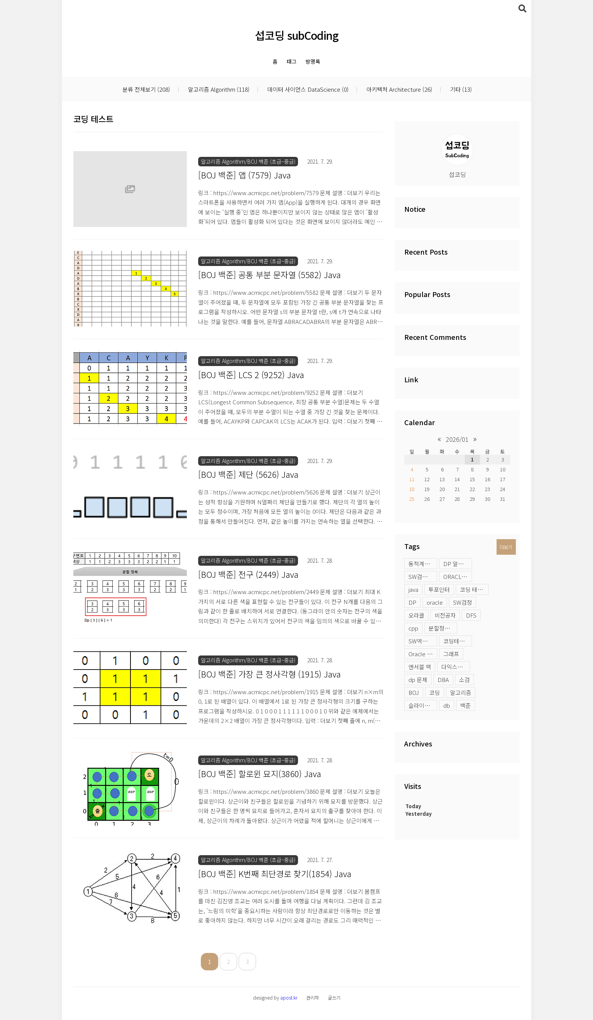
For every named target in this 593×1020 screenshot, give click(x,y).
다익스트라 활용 (455, 667)
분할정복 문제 (442, 628)
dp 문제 (417, 680)
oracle (435, 602)
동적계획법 (421, 564)
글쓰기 (334, 997)
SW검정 (462, 602)
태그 (291, 61)
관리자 (312, 997)
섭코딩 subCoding (296, 35)
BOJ (413, 692)
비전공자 (445, 615)
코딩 (434, 692)
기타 (460, 89)
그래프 (451, 654)
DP (412, 602)
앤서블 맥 (419, 667)
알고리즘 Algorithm (218, 89)
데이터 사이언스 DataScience (307, 89)
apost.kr (288, 997)
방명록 (313, 61)
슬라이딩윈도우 (422, 705)
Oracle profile (422, 654)
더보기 (506, 547)
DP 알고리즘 (457, 564)
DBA (443, 680)
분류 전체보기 (146, 89)
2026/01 (457, 439)
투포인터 (439, 589)
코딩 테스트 (474, 589)
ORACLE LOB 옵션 (457, 576)
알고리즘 (460, 692)
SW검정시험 (422, 576)
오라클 (416, 615)
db (446, 705)
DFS (471, 615)
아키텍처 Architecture (398, 89)
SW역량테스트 (422, 641)
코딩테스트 (456, 641)
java (413, 589)
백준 (465, 705)
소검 (464, 680)
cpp (413, 628)
